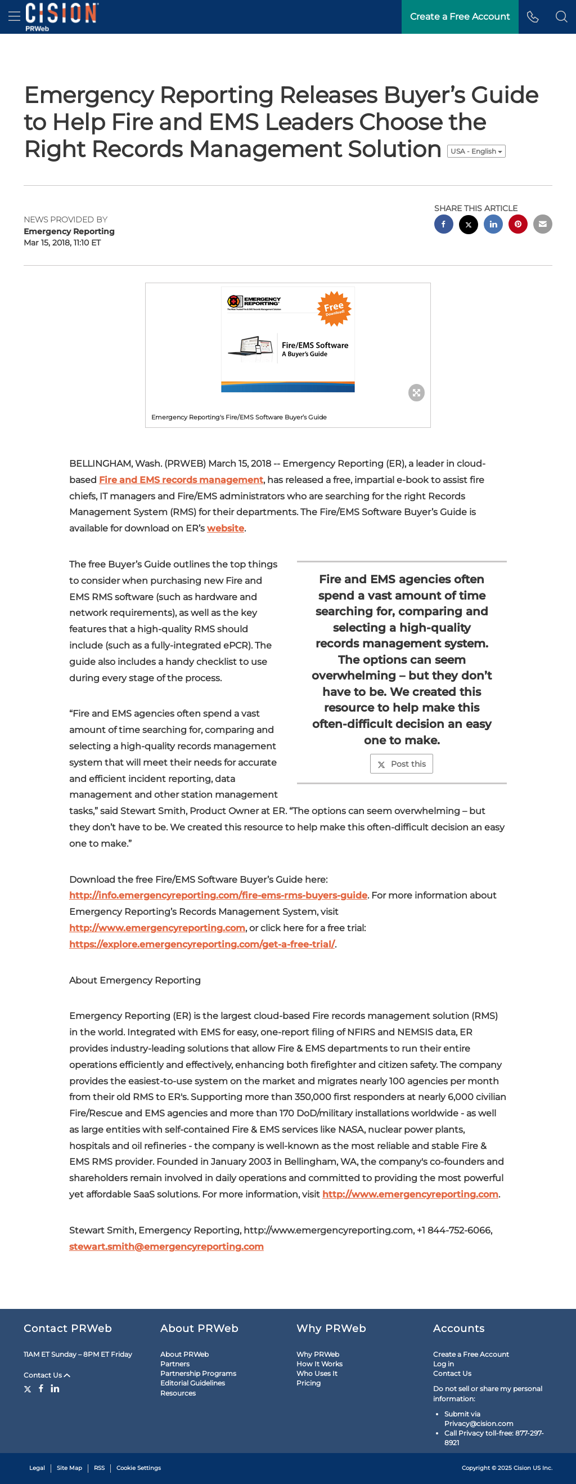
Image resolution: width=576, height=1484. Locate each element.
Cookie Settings (138, 1468)
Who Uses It (317, 1373)
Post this (401, 764)
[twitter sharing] (468, 226)
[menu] (14, 17)
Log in (443, 1364)
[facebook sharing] (443, 225)
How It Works (319, 1364)
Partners (175, 1364)
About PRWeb (184, 1354)
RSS (99, 1468)
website (225, 528)
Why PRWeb (317, 1354)
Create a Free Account (460, 16)
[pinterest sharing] (518, 225)
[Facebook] (41, 1388)
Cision (522, 1468)
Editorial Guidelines (192, 1383)
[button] (561, 17)
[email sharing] (542, 225)
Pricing (308, 1383)
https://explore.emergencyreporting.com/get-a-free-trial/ (202, 944)
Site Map (69, 1468)
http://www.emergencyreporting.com (157, 928)
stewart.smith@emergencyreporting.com (166, 1246)
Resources (178, 1393)
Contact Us (47, 1375)
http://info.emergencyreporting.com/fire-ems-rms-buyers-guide (218, 895)
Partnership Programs (198, 1373)
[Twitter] (29, 1388)
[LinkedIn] (55, 1388)
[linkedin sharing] (493, 225)
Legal (37, 1468)
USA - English (476, 151)
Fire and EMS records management (181, 480)
